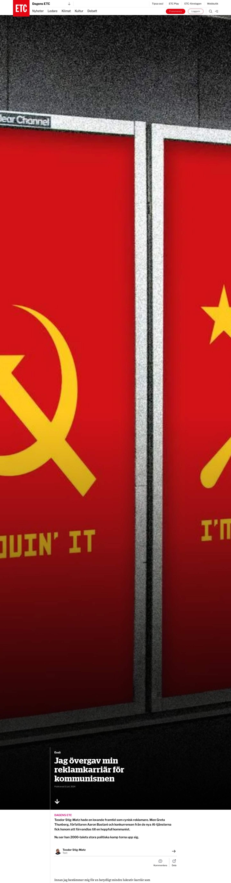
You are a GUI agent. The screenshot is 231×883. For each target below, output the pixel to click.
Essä (57, 752)
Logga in (196, 11)
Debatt (92, 11)
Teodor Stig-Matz (74, 849)
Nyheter (38, 11)
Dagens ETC (51, 4)
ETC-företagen (192, 3)
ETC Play (174, 3)
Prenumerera (175, 11)
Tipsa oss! (157, 3)
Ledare (52, 11)
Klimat (66, 11)
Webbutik (212, 3)
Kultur (79, 11)
